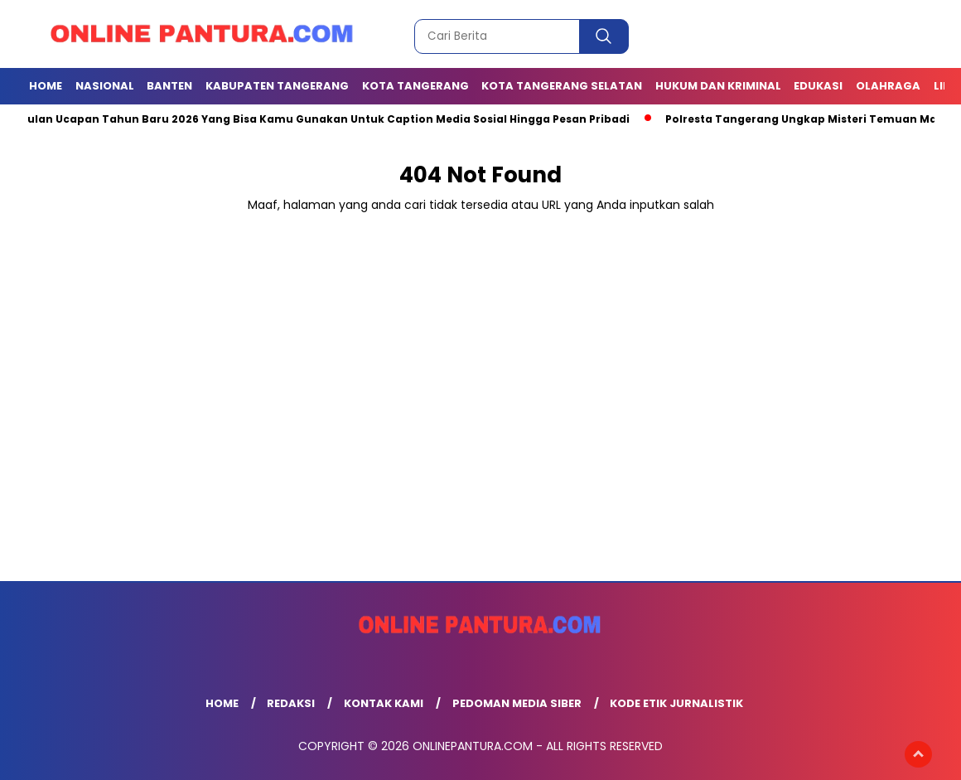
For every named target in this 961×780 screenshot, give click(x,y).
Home (45, 86)
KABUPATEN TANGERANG (277, 86)
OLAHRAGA (888, 86)
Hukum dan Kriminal (718, 86)
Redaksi (291, 703)
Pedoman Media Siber (517, 703)
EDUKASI (818, 86)
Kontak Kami (383, 703)
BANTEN (169, 86)
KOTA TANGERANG (415, 86)
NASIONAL (104, 86)
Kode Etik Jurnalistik (676, 703)
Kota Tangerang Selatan (561, 86)
